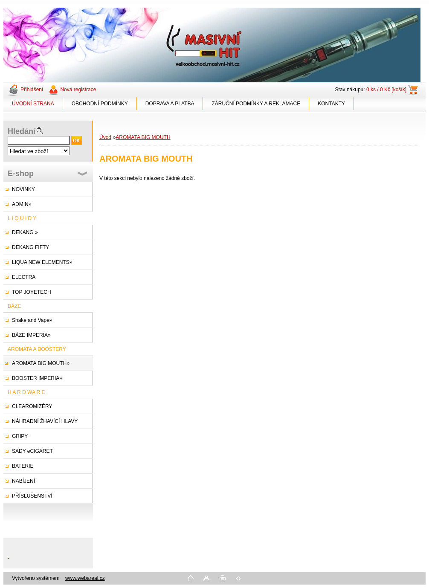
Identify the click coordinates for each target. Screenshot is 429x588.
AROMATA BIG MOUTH (143, 137)
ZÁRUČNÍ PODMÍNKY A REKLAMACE (256, 104)
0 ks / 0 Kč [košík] (386, 90)
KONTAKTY (331, 104)
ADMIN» (21, 204)
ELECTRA (23, 277)
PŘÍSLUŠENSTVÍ (32, 496)
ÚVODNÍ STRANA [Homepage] (33, 104)
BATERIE (22, 466)
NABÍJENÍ (23, 481)
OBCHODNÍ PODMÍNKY (100, 104)
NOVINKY (23, 189)
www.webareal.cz (85, 578)
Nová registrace (78, 90)
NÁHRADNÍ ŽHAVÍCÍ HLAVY (45, 421)
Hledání (21, 131)
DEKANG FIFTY (30, 247)
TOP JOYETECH (31, 292)
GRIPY (20, 436)
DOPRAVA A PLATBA (169, 104)
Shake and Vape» (32, 320)
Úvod (105, 137)
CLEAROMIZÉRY (32, 406)
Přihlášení (31, 90)
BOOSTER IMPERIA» (37, 378)
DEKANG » (25, 232)
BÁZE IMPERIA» (31, 335)
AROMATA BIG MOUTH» (41, 363)
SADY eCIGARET (32, 451)
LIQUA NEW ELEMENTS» (42, 262)
